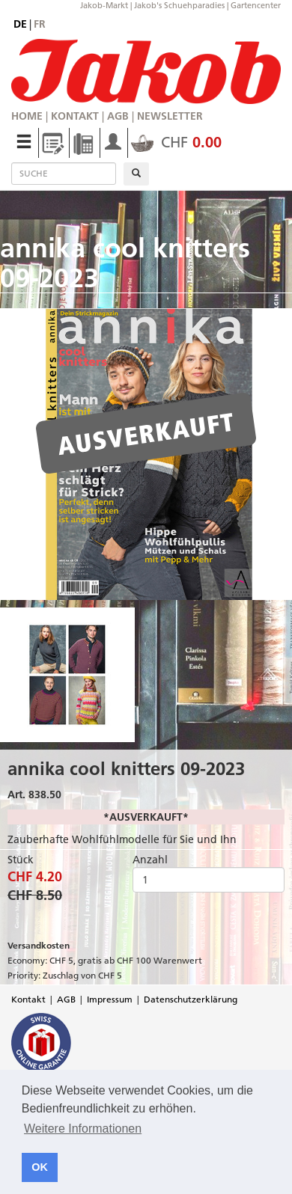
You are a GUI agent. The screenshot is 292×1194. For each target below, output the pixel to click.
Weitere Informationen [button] (83, 1128)
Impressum (110, 999)
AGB (118, 116)
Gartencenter (256, 5)
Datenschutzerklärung (190, 999)
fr (40, 24)
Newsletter (170, 116)
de (20, 24)
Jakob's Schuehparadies (179, 5)
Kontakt (75, 116)
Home (27, 116)
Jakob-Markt (104, 5)
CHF (176, 142)
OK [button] (39, 1167)
